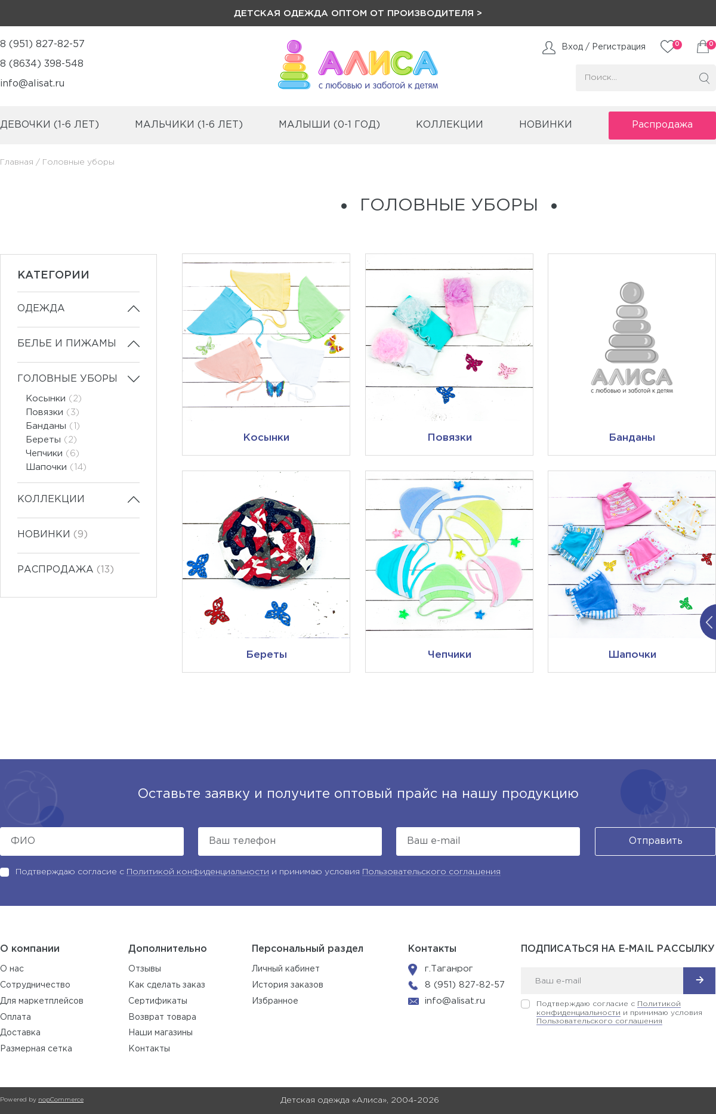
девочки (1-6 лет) (49, 124)
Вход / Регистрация (603, 47)
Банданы (53, 426)
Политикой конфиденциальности (197, 871)
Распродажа (662, 124)
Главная (16, 162)
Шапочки (56, 467)
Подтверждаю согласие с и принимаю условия (258, 871)
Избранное (275, 1001)
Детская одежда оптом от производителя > (358, 13)
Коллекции (51, 499)
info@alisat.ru (32, 83)
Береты (51, 440)
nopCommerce (61, 1100)
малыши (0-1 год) (329, 124)
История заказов (287, 985)
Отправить (656, 841)
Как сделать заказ (166, 985)
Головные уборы (67, 379)
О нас (12, 969)
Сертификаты (157, 1001)
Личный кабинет (286, 969)
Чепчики (52, 453)
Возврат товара (162, 1017)
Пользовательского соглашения (431, 871)
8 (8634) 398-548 (42, 64)
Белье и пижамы (66, 343)
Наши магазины (160, 1032)
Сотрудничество (35, 985)
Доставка (20, 1032)
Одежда (41, 308)
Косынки (54, 399)
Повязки (52, 412)
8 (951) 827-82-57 (42, 44)
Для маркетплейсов (42, 1001)
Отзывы (144, 969)
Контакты (149, 1049)
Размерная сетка (36, 1049)
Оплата (15, 1017)
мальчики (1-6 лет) (189, 124)
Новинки (545, 124)
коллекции (449, 124)
